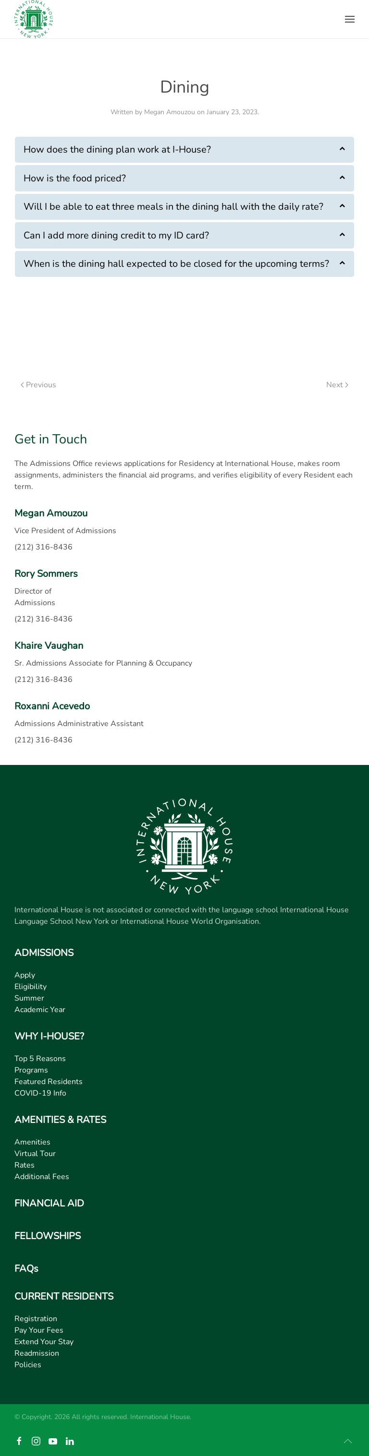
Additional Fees (41, 1176)
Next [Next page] (337, 385)
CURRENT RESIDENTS (63, 1296)
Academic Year (39, 1009)
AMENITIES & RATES (60, 1119)
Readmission (36, 1353)
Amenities (32, 1142)
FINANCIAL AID (49, 1203)
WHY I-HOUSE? (49, 1036)
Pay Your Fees (38, 1330)
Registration (35, 1318)
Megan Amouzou (169, 112)
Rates (24, 1165)
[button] (350, 19)
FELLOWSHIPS (47, 1235)
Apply (24, 975)
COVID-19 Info (40, 1093)
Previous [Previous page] (38, 385)
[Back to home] (33, 19)
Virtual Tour (35, 1153)
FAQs (26, 1268)
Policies (27, 1365)
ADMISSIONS (44, 952)
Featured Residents (48, 1081)
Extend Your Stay (44, 1342)
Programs (31, 1070)
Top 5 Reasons (40, 1058)
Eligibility (30, 986)
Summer (29, 998)
